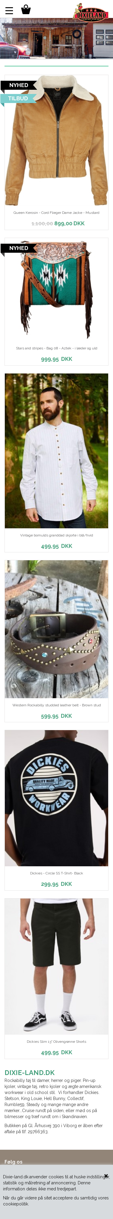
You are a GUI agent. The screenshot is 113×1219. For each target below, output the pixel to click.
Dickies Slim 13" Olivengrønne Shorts (56, 1041)
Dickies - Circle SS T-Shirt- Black (56, 873)
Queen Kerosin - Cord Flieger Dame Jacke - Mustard (56, 213)
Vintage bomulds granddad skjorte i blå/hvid (56, 535)
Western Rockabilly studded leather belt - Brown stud (56, 705)
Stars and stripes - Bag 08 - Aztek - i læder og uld (56, 348)
